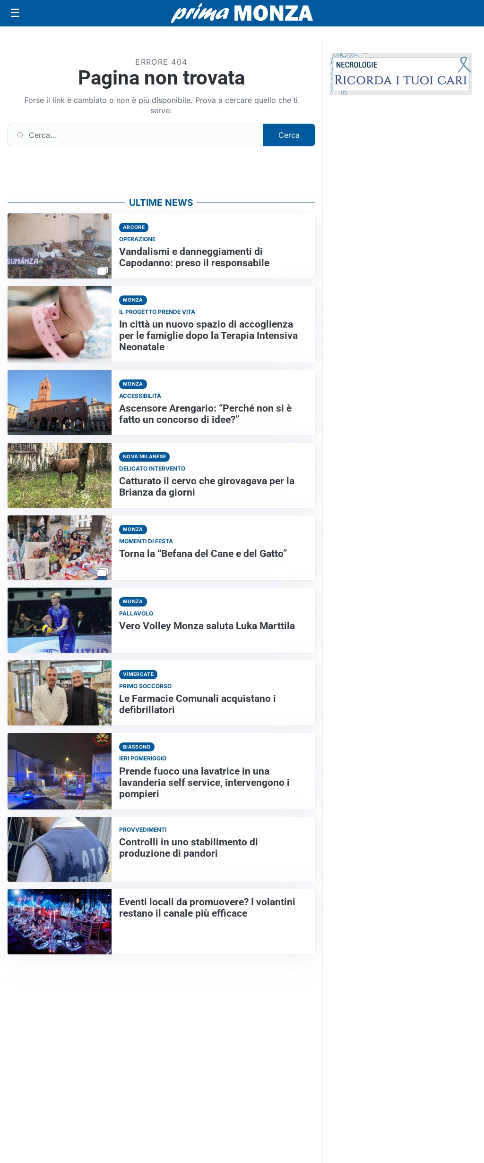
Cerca (289, 135)
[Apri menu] (15, 13)
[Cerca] (135, 135)
